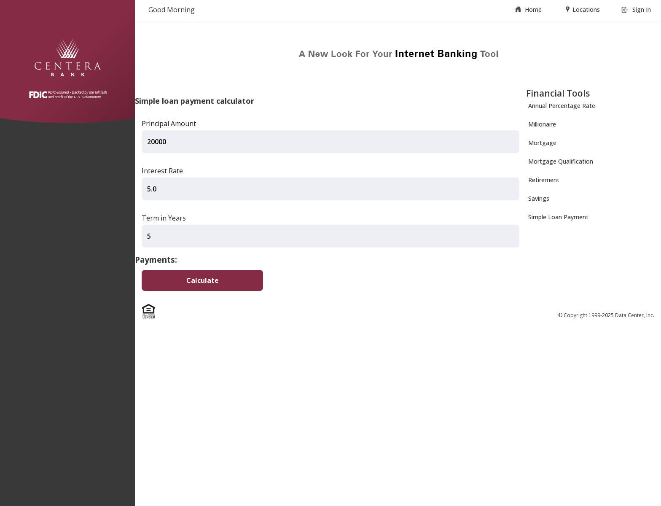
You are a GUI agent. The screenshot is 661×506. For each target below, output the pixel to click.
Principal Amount (169, 123)
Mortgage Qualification (560, 161)
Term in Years (164, 218)
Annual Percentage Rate (561, 106)
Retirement (543, 180)
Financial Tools (558, 93)
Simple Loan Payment (558, 217)
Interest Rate (162, 170)
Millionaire (542, 124)
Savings (538, 198)
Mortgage (542, 143)
